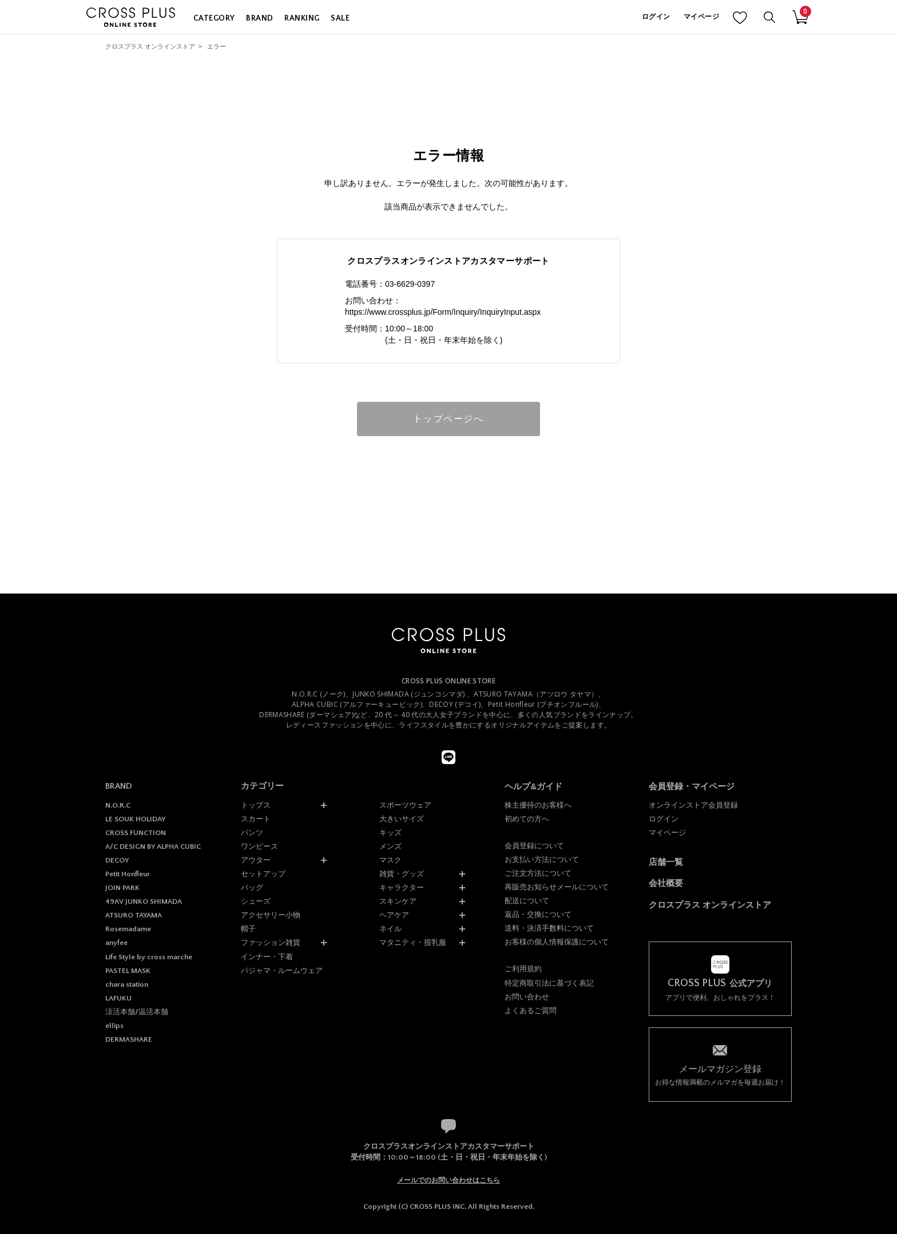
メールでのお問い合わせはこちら (448, 1180)
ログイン (656, 17)
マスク (390, 860)
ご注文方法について (538, 873)
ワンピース (259, 846)
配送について (527, 900)
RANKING (301, 18)
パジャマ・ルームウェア (282, 970)
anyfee (116, 943)
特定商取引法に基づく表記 (549, 983)
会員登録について (534, 845)
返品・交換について (538, 914)
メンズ (390, 846)
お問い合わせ (527, 996)
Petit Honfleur (127, 874)
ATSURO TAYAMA (133, 915)
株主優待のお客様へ (538, 805)
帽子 (248, 928)
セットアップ (263, 873)
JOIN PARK (122, 888)
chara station (126, 984)
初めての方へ (527, 818)
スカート (256, 818)
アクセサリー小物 (270, 915)
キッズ (390, 832)
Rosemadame (128, 929)
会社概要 (666, 883)
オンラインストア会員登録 (693, 805)
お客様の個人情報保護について (557, 942)
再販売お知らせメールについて (557, 887)
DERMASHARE (128, 1039)
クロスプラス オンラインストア (150, 46)
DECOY (117, 860)
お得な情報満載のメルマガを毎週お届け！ (720, 1074)
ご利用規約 (523, 968)
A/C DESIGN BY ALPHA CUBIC (153, 847)
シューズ (256, 901)
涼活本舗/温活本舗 (136, 1012)
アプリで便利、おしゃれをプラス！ (720, 990)
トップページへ (448, 419)
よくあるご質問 (531, 1010)
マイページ (701, 17)
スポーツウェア (405, 805)
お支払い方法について (542, 859)
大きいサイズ (401, 818)
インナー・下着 (267, 956)
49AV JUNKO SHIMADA (143, 901)
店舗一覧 (666, 862)
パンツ (252, 832)
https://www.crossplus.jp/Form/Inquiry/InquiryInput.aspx (443, 312)
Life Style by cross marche (148, 957)
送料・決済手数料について (549, 928)
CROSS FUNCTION (135, 833)
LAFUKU (118, 998)
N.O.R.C (117, 805)
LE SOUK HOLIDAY (135, 819)
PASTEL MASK (127, 971)
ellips (114, 1026)
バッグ (252, 887)
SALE (340, 18)
